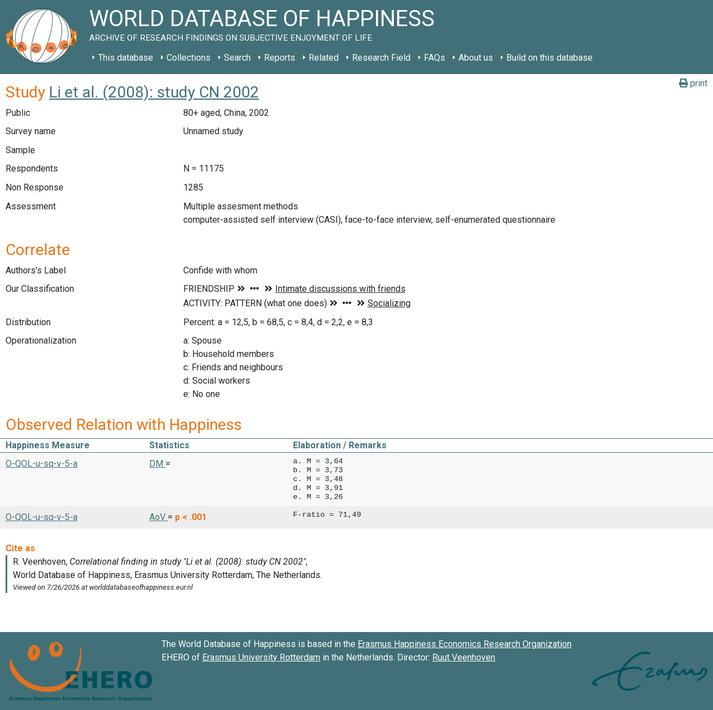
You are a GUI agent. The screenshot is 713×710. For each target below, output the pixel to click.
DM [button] (157, 463)
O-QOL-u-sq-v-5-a (41, 463)
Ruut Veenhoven (463, 657)
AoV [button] (158, 517)
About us (475, 57)
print (693, 83)
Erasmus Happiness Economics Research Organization (465, 644)
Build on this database (549, 57)
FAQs (434, 57)
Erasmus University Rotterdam (261, 657)
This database (125, 57)
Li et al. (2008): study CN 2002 (154, 92)
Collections (189, 57)
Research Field (381, 57)
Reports (279, 57)
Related (324, 57)
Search (237, 57)
